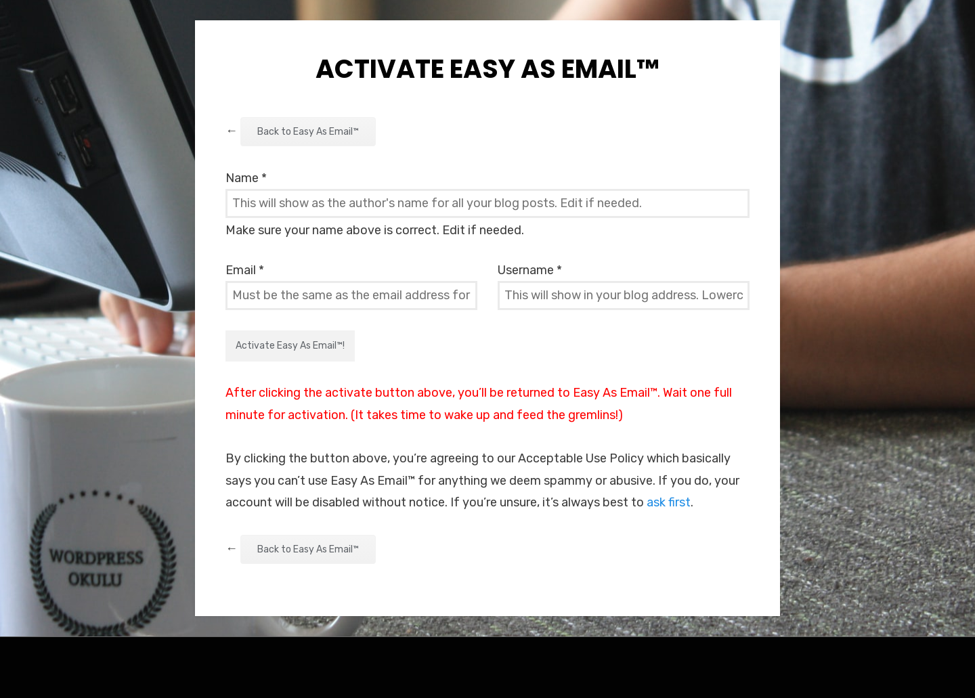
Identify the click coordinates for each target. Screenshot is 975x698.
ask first (669, 502)
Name (246, 178)
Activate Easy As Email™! (290, 345)
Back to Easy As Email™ (308, 131)
